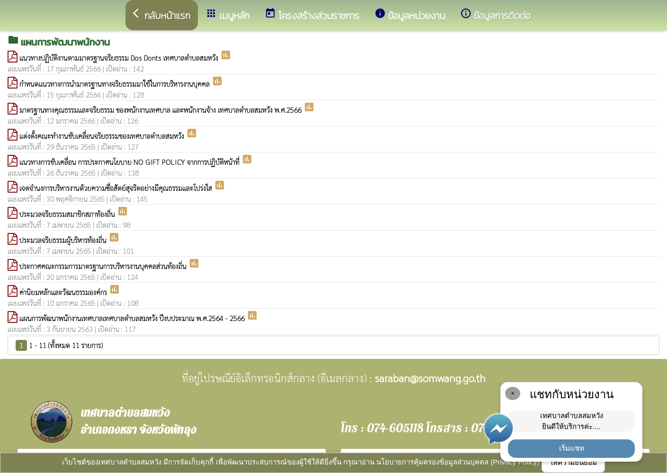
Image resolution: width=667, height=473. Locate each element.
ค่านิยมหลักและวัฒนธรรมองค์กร (64, 291)
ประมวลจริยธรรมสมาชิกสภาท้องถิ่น (68, 213)
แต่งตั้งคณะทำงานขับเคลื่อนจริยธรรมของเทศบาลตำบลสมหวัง (102, 135)
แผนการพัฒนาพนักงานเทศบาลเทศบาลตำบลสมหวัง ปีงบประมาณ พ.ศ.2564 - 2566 (133, 317)
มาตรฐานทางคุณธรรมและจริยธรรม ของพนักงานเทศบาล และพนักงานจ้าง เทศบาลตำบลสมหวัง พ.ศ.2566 (161, 109)
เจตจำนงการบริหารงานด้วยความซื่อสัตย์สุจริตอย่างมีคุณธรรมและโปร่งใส (116, 187)
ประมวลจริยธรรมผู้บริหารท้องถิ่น (63, 239)
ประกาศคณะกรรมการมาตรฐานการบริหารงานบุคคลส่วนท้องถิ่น (103, 265)
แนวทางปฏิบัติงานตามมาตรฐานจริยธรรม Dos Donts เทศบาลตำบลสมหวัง (119, 57)
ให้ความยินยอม (573, 462)
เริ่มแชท (571, 448)
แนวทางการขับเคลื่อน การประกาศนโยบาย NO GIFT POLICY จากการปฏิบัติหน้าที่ (130, 161)
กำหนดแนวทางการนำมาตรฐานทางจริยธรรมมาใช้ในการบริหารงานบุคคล (115, 83)
